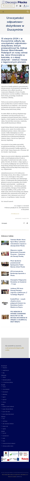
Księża (4, 440)
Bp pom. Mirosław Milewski (8, 409)
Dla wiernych (4, 366)
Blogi (3, 372)
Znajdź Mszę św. (6, 370)
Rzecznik (4, 433)
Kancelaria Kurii (6, 435)
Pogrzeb (4, 397)
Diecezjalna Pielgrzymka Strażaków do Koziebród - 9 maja (18, 282)
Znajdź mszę (8, 6)
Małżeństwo (5, 394)
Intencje (4, 402)
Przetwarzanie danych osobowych (9, 443)
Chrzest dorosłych (6, 389)
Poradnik (3, 385)
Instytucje (3, 416)
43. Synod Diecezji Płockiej (8, 382)
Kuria (4, 418)
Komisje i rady (5, 426)
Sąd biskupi (5, 421)
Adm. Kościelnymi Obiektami (8, 423)
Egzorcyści (4, 399)
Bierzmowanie (5, 391)
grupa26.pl (19, 476)
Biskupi (2, 404)
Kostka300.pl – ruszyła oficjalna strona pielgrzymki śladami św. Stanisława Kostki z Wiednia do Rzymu (18, 303)
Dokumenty (3, 375)
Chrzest (4, 386)
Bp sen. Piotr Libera (6, 411)
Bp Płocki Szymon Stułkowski (8, 406)
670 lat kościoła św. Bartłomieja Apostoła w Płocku (18, 273)
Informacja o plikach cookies (8, 446)
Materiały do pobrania (7, 379)
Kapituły (4, 428)
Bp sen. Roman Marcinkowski (8, 414)
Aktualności (5, 367)
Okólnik (4, 377)
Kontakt (3, 431)
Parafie (4, 438)
